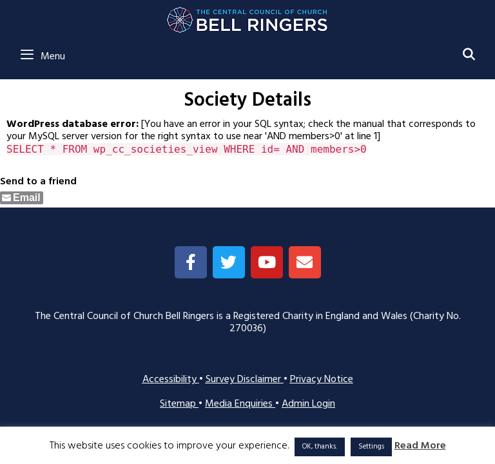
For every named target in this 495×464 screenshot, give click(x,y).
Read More (420, 446)
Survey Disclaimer (245, 379)
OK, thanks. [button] (319, 446)
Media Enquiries (240, 404)
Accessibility (170, 379)
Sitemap (179, 404)
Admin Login (308, 404)
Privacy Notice (321, 379)
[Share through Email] (21, 197)
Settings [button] (371, 446)
